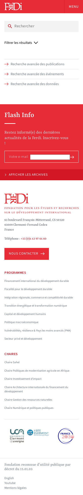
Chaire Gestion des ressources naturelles (28, 400)
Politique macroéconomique (21, 322)
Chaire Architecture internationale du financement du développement (36, 389)
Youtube (9, 483)
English (9, 478)
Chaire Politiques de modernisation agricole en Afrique (36, 371)
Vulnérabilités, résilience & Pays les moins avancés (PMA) (37, 331)
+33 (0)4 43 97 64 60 (33, 238)
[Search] (41, 26)
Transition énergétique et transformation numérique (35, 306)
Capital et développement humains (25, 314)
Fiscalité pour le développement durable (28, 289)
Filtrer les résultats (21, 42)
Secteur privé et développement (23, 339)
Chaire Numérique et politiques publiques (28, 408)
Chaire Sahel (11, 362)
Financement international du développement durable (36, 281)
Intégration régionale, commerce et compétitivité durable (38, 298)
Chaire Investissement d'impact (22, 379)
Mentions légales (15, 488)
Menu (74, 6)
